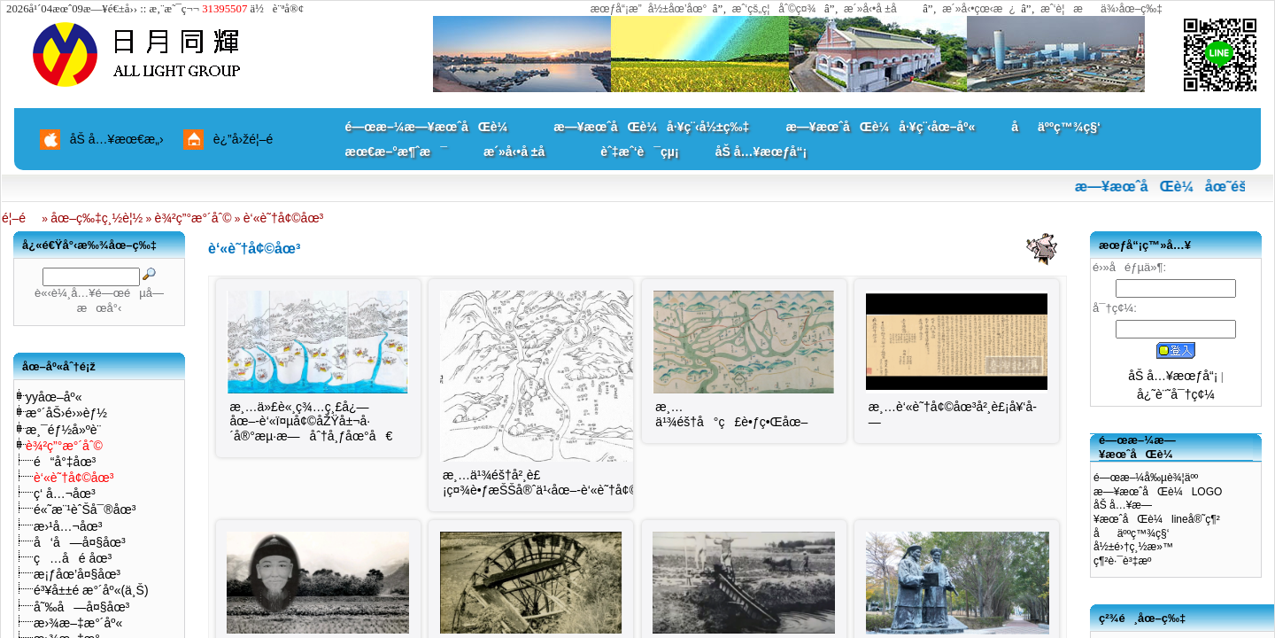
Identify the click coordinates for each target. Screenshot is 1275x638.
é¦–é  (20, 218)
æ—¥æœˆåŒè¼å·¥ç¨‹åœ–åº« (880, 127)
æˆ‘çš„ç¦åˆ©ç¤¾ (774, 9)
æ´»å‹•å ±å (879, 9)
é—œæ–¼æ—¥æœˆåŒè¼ (431, 127)
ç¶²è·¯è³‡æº (1126, 561)
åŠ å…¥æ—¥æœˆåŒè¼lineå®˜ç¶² (1156, 512)
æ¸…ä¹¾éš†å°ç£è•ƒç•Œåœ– (731, 414)
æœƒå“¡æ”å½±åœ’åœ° (649, 9)
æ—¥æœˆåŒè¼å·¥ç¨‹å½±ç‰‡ (651, 127)
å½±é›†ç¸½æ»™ (1133, 547)
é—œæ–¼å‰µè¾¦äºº (1145, 477)
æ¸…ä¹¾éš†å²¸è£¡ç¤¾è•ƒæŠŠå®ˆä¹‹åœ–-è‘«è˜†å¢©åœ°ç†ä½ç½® (590, 482)
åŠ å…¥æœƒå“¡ (761, 151)
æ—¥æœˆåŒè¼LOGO (1157, 492)
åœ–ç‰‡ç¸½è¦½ (96, 218)
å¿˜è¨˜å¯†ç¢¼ (1176, 394)
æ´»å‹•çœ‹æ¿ (979, 9)
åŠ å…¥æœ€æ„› (117, 139)
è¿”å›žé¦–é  (249, 139)
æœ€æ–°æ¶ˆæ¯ (396, 151)
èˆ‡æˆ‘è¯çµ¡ (639, 151)
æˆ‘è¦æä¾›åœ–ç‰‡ (1101, 9)
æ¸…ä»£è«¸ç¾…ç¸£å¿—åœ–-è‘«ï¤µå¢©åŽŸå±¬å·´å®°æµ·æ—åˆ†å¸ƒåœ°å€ (310, 421)
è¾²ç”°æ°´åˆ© (193, 218)
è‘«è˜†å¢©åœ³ (283, 218)
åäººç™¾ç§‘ (1056, 127)
